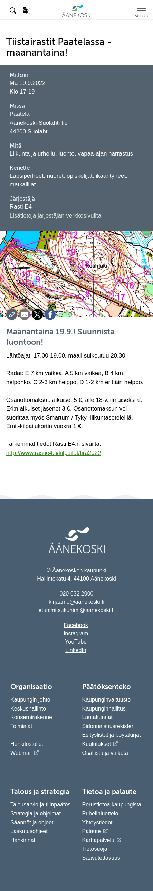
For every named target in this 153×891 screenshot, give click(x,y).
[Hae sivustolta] (13, 10)
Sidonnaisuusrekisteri (108, 726)
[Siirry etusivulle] (76, 16)
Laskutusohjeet (29, 831)
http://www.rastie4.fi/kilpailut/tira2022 (53, 453)
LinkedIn (75, 650)
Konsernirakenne (31, 717)
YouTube (76, 642)
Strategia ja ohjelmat (35, 814)
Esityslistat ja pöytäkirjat (111, 735)
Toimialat (21, 726)
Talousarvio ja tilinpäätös (40, 805)
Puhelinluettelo (100, 814)
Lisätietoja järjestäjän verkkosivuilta (56, 215)
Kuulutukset (96, 744)
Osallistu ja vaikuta (105, 753)
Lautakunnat (97, 717)
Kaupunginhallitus (104, 709)
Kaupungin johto (30, 700)
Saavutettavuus (101, 858)
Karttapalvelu (98, 840)
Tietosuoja (94, 849)
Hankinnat (23, 840)
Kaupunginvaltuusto (106, 700)
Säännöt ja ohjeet (32, 823)
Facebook (76, 625)
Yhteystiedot (97, 823)
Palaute (91, 831)
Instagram (76, 633)
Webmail (21, 753)
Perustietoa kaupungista (112, 805)
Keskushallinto (28, 709)
